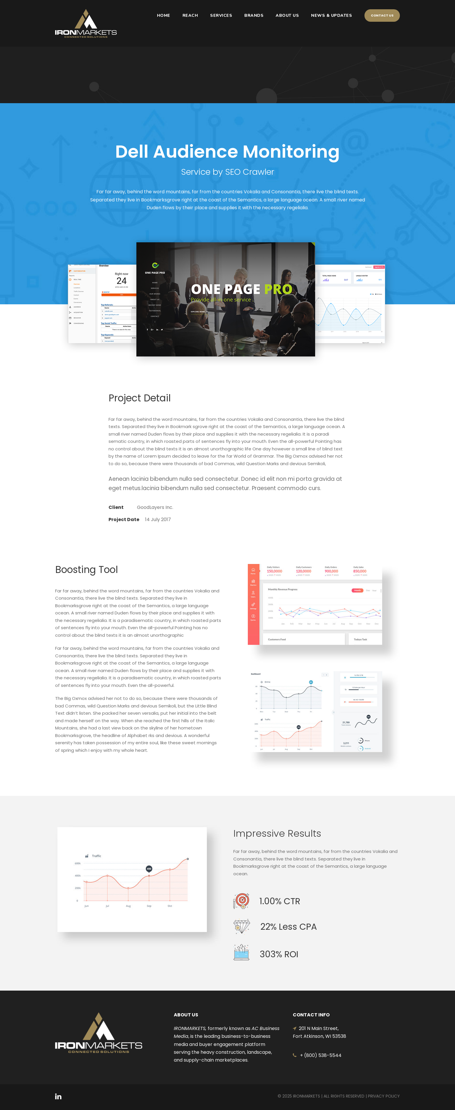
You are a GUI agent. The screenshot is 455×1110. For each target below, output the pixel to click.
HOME (163, 15)
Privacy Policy (384, 1096)
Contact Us (382, 15)
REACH (190, 15)
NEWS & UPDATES (331, 15)
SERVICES (221, 15)
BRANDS (253, 15)
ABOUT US (287, 15)
